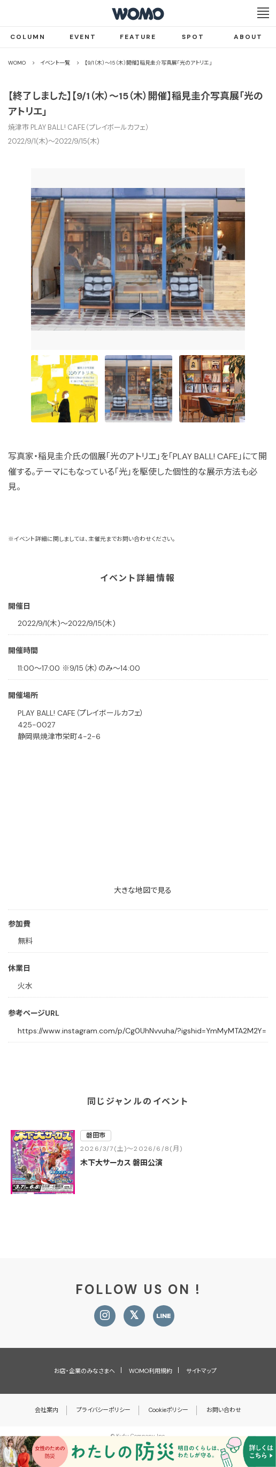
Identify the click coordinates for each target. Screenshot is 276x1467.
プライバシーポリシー (103, 1410)
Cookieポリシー (168, 1410)
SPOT (193, 37)
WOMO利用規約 (150, 1371)
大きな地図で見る (143, 890)
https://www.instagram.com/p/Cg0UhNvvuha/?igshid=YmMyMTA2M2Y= (142, 1030)
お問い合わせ (223, 1410)
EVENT (83, 37)
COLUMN (27, 37)
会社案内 (46, 1410)
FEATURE (138, 37)
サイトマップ (201, 1371)
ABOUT (248, 37)
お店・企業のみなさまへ (84, 1371)
